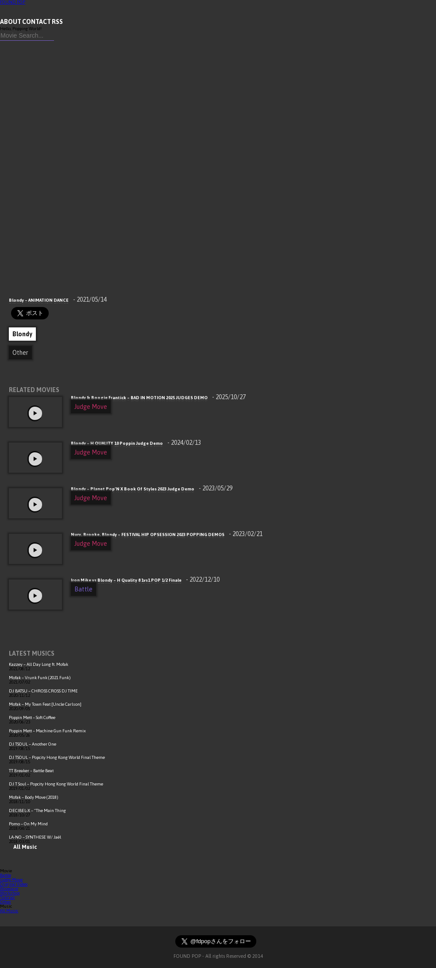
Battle (83, 589)
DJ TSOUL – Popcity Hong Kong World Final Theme (57, 757)
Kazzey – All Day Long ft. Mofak (38, 664)
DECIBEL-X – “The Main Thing (37, 810)
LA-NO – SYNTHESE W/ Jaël (35, 837)
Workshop (9, 892)
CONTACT (36, 21)
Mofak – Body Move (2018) (33, 797)
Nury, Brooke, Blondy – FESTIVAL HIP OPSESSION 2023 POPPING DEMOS (166, 534)
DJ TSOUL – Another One (32, 744)
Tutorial (7, 897)
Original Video (13, 884)
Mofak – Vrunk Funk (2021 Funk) (40, 677)
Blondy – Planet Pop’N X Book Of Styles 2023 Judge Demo (151, 488)
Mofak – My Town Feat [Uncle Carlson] (45, 704)
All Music (23, 847)
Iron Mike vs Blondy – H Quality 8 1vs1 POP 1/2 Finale (145, 580)
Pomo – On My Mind (28, 823)
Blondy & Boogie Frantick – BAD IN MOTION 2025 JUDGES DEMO (158, 397)
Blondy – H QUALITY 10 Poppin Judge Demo (136, 443)
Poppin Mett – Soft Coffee (32, 717)
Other (20, 352)
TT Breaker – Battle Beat (31, 770)
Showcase (9, 888)
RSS (57, 21)
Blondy (22, 334)
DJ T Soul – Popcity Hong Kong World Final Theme (56, 783)
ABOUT (10, 21)
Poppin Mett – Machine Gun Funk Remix (47, 730)
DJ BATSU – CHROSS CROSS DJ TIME (43, 690)
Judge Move (90, 406)
